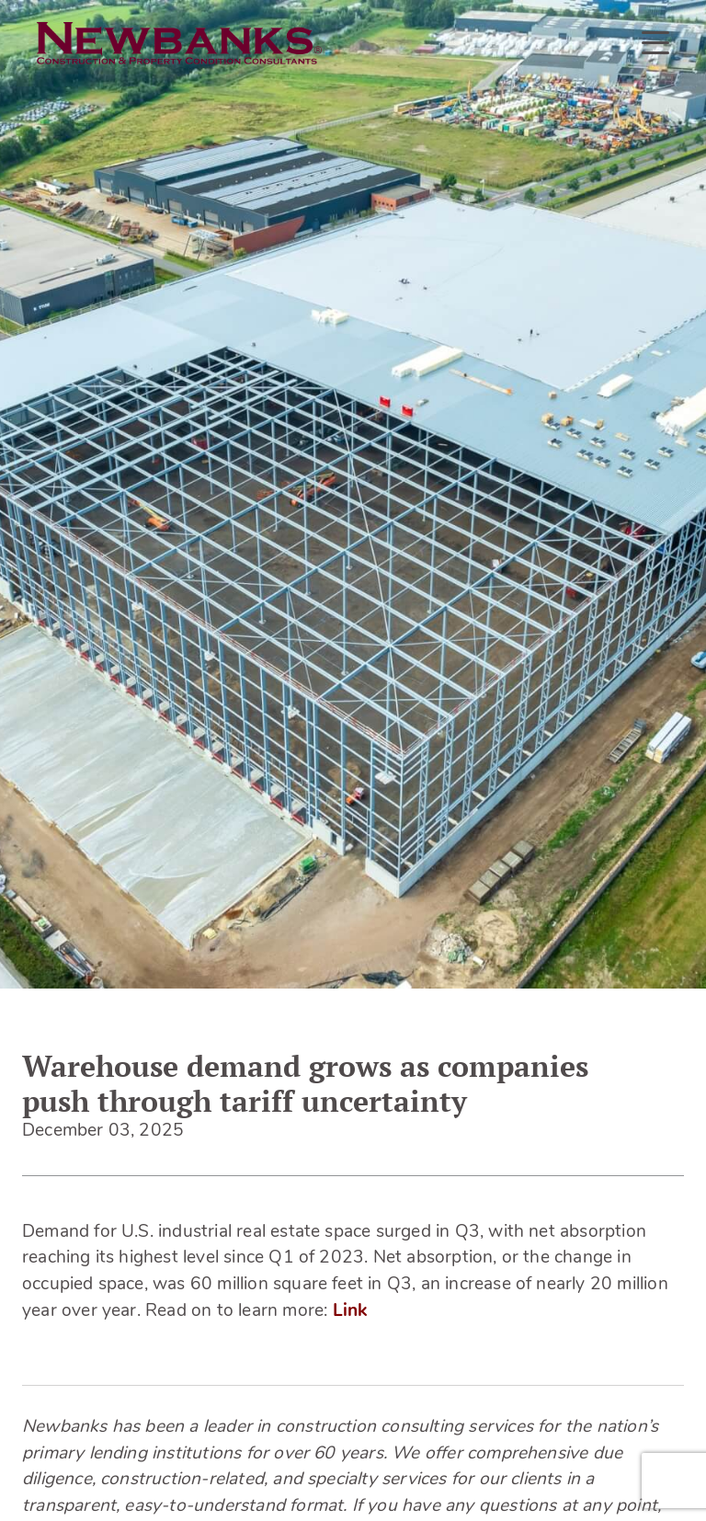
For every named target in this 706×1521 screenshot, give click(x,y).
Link (350, 1312)
